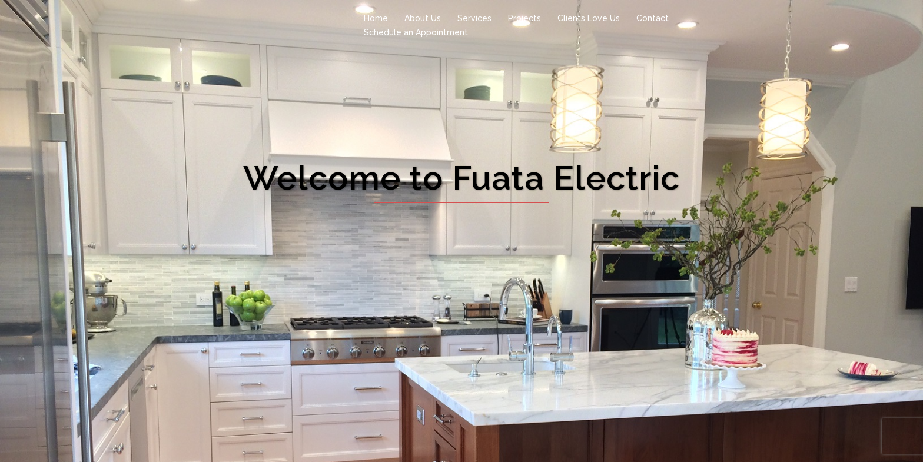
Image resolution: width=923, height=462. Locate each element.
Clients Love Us (588, 18)
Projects (524, 18)
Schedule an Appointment (416, 32)
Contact (652, 18)
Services (474, 18)
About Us (422, 18)
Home (376, 18)
